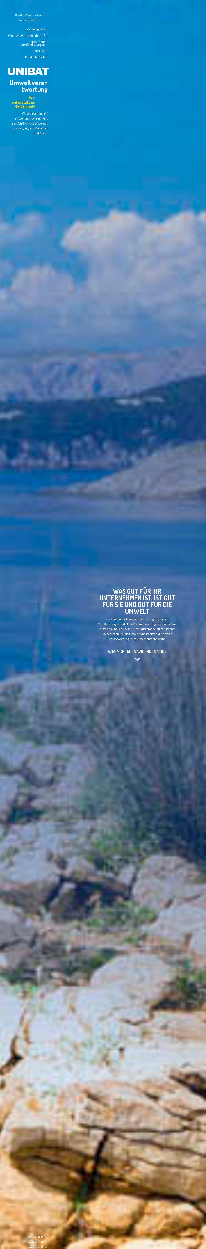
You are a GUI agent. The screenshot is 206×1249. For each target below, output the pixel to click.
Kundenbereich (35, 57)
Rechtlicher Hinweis (36, 1237)
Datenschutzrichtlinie (34, 1242)
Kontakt (39, 51)
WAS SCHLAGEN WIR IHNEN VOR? (137, 651)
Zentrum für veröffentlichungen (32, 43)
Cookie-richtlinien (38, 1247)
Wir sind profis (35, 29)
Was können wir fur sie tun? (26, 35)
